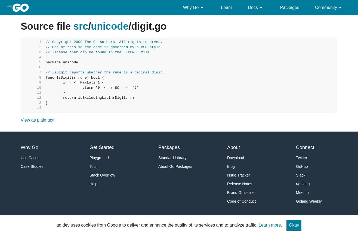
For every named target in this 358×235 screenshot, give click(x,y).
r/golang (303, 184)
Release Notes (239, 184)
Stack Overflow (102, 175)
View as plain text (37, 120)
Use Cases (30, 158)
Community (329, 7)
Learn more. (270, 225)
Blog (231, 166)
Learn (226, 7)
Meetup (302, 192)
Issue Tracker (238, 175)
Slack (300, 175)
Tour (93, 166)
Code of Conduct (241, 201)
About (233, 147)
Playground (99, 158)
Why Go (194, 7)
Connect (305, 147)
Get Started (102, 147)
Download (235, 158)
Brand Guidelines (241, 192)
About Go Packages (175, 166)
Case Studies (32, 166)
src (80, 26)
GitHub (302, 166)
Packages (289, 7)
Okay (294, 225)
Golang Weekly (309, 201)
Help (93, 184)
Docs (256, 7)
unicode (109, 26)
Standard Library (172, 158)
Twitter (301, 158)
